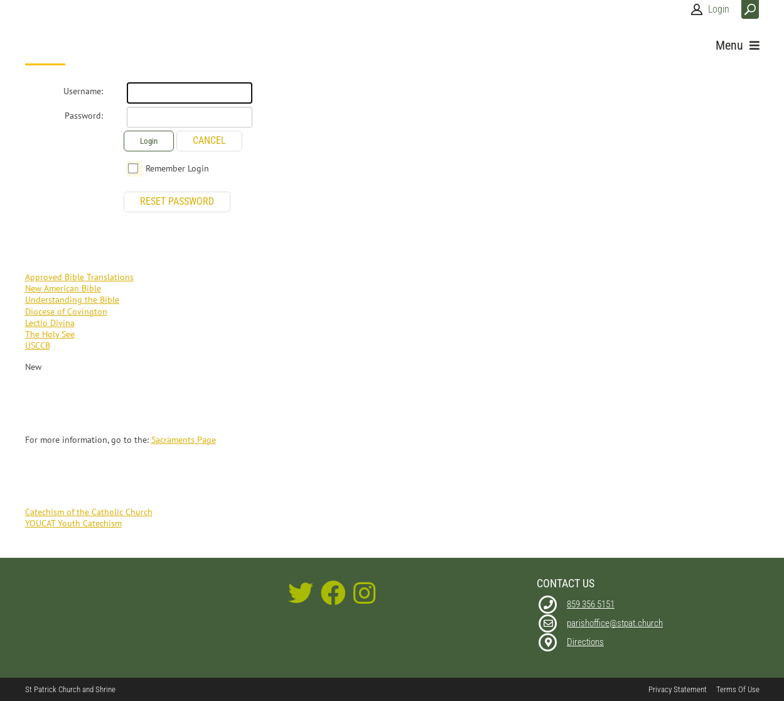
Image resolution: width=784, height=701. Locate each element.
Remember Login (177, 168)
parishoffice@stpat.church (615, 623)
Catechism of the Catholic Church (89, 512)
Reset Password (177, 201)
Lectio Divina (50, 323)
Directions (585, 642)
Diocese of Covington (66, 311)
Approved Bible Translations (79, 277)
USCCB (37, 345)
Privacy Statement (677, 689)
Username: (83, 91)
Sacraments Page (183, 439)
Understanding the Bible (72, 299)
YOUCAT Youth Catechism (73, 523)
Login (718, 9)
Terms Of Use (738, 689)
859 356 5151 (591, 604)
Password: (84, 115)
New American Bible (63, 288)
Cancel (209, 140)
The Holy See (50, 334)
